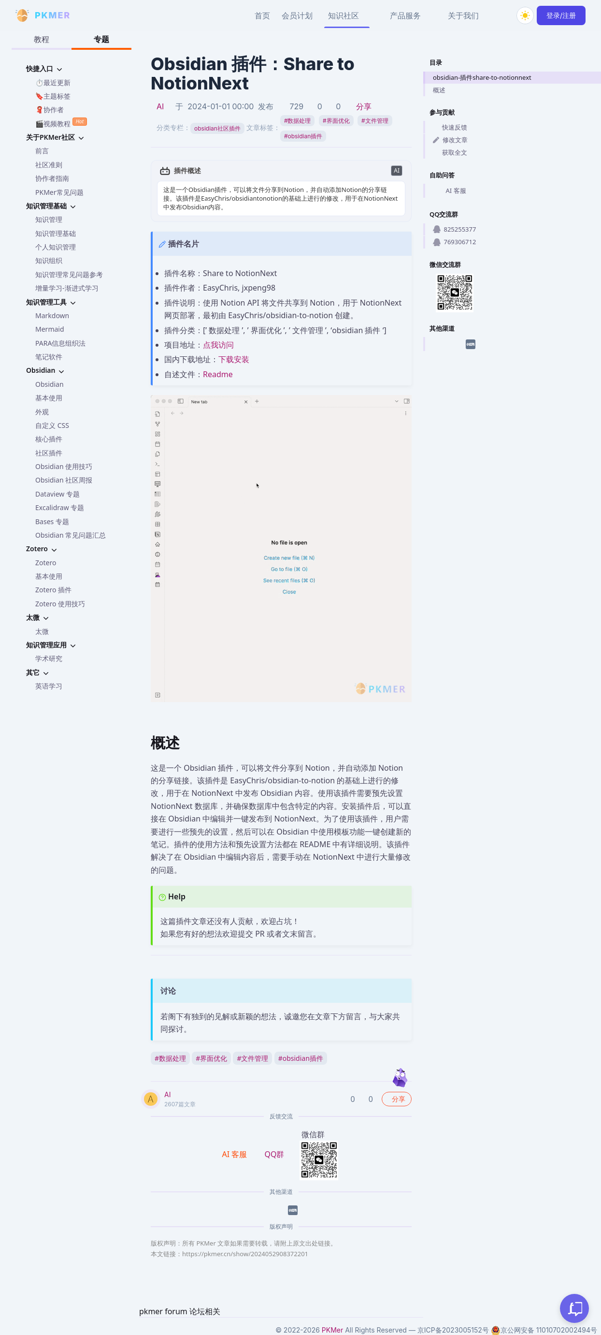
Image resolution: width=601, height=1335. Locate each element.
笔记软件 (48, 356)
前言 (42, 150)
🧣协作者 (49, 109)
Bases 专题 (52, 521)
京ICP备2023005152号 (453, 1330)
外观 (42, 411)
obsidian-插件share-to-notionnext (482, 77)
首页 (262, 15)
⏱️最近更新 (53, 82)
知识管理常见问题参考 (69, 274)
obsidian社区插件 (217, 128)
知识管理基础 (55, 233)
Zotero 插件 (53, 589)
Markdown (52, 315)
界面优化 (336, 120)
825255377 (454, 229)
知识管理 (48, 219)
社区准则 (48, 164)
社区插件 (48, 452)
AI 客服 (449, 191)
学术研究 (48, 658)
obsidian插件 (303, 136)
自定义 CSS (52, 425)
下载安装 (233, 359)
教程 (41, 39)
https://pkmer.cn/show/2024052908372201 (245, 1253)
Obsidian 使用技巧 (63, 466)
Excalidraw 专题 (59, 507)
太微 (42, 631)
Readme (218, 374)
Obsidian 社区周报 (63, 479)
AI (160, 106)
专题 (101, 39)
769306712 (454, 241)
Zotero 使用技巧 (60, 603)
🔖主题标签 (53, 96)
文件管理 (374, 120)
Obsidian (49, 384)
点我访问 (218, 344)
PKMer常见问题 (59, 192)
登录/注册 (561, 15)
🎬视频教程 (61, 122)
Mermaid (49, 329)
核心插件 (48, 438)
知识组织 (48, 260)
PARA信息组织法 (60, 343)
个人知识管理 (55, 246)
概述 (439, 90)
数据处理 (297, 120)
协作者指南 (52, 178)
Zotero (45, 562)
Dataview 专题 (57, 494)
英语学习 (48, 685)
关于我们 (463, 15)
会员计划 (297, 15)
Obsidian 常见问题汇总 (70, 535)
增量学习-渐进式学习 (67, 288)
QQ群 (274, 1154)
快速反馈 (450, 127)
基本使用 (48, 397)
